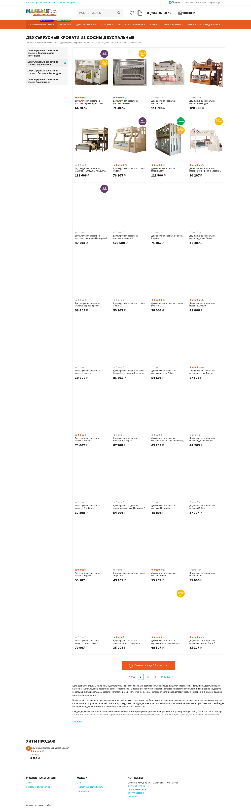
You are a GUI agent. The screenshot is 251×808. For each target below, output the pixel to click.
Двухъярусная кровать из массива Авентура (202, 102)
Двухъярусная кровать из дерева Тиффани (129, 574)
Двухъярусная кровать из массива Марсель (87, 439)
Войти (29, 782)
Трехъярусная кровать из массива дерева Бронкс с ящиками (202, 372)
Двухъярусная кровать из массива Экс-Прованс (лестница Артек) (205, 169)
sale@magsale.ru (136, 793)
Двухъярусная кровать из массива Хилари (202, 304)
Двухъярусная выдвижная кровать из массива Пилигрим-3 (129, 506)
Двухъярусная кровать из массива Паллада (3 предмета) (90, 169)
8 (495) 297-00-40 (159, 13)
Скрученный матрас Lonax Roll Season (49, 748)
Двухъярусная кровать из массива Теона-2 (125, 102)
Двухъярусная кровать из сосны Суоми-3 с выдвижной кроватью (129, 372)
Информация (214, 2)
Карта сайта (83, 791)
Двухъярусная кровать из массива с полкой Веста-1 (202, 641)
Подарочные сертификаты (90, 787)
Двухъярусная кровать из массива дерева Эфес (164, 372)
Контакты (201, 2)
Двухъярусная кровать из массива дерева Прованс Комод (167, 439)
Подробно (133, 796)
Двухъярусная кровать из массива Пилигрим (164, 506)
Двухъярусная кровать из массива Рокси (164, 574)
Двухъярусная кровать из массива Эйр (164, 102)
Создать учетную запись (38, 787)
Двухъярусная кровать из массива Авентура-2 (125, 237)
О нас (80, 782)
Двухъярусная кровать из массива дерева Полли (202, 439)
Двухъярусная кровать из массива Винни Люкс (87, 641)
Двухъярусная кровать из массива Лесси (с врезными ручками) (165, 642)
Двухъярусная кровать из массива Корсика (87, 574)
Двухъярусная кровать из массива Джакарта (125, 439)
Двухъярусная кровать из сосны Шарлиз (167, 237)
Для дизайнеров (67, 2)
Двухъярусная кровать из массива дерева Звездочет (126, 641)
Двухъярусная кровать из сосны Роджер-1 (167, 304)
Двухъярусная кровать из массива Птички (164, 169)
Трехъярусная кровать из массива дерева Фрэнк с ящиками (87, 304)
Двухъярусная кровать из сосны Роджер (129, 169)
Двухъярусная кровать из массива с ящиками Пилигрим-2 (91, 237)
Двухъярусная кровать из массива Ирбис (202, 506)
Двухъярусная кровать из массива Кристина (87, 372)
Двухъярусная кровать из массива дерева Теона (202, 237)
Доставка (189, 2)
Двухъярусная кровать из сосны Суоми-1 (129, 304)
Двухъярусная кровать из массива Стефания (87, 506)
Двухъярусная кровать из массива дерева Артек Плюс (89, 102)
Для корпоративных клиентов (41, 2)
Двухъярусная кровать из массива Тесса (202, 574)
